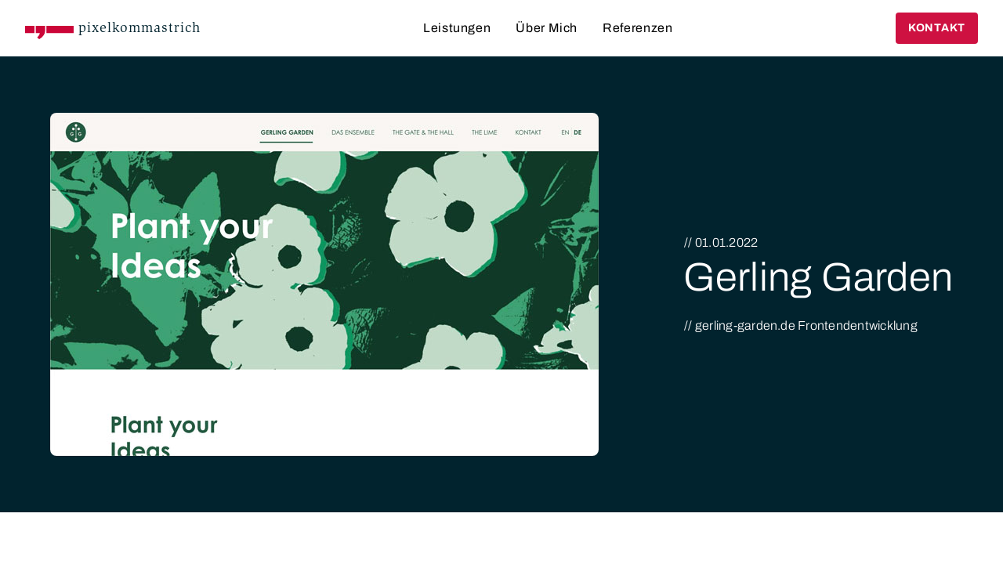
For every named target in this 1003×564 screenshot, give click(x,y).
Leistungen (457, 27)
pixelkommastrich (139, 27)
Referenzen (637, 27)
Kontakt (936, 28)
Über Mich (547, 27)
